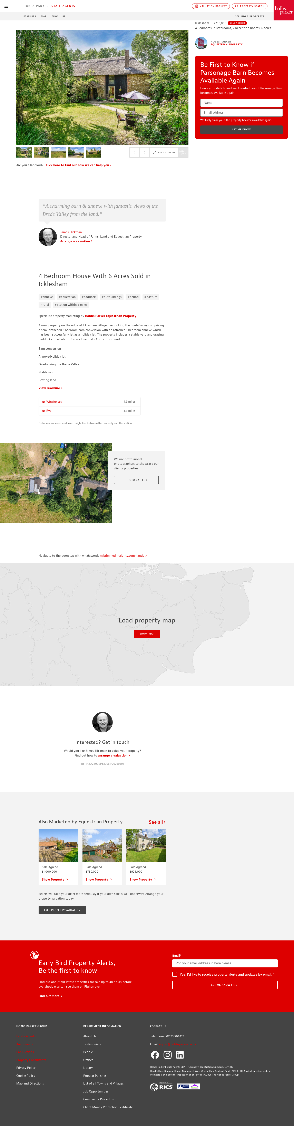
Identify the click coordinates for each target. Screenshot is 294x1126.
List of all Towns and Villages (103, 1084)
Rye (48, 411)
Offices (88, 1060)
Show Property (55, 880)
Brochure (59, 16)
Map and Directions (30, 1084)
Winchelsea (54, 402)
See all (157, 822)
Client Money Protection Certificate (108, 1107)
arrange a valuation (114, 756)
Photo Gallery (136, 480)
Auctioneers (24, 1044)
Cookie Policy (25, 1076)
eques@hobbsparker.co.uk (177, 1044)
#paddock (88, 297)
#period (133, 297)
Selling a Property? (249, 16)
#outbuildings (111, 297)
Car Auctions (25, 1052)
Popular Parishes (95, 1076)
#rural (44, 305)
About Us (89, 1036)
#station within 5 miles (71, 305)
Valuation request (211, 6)
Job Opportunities (96, 1092)
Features (29, 16)
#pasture (150, 297)
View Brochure (51, 388)
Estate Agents (62, 6)
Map (44, 16)
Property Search (249, 6)
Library (88, 1068)
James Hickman (71, 232)
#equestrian (67, 297)
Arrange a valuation (76, 241)
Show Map (147, 633)
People (88, 1052)
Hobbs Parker (36, 6)
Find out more (50, 996)
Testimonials (92, 1044)
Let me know (241, 129)
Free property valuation (62, 910)
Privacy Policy (26, 1068)
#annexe (46, 297)
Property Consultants (31, 1060)
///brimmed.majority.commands (123, 556)
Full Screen (164, 152)
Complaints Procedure (98, 1099)
